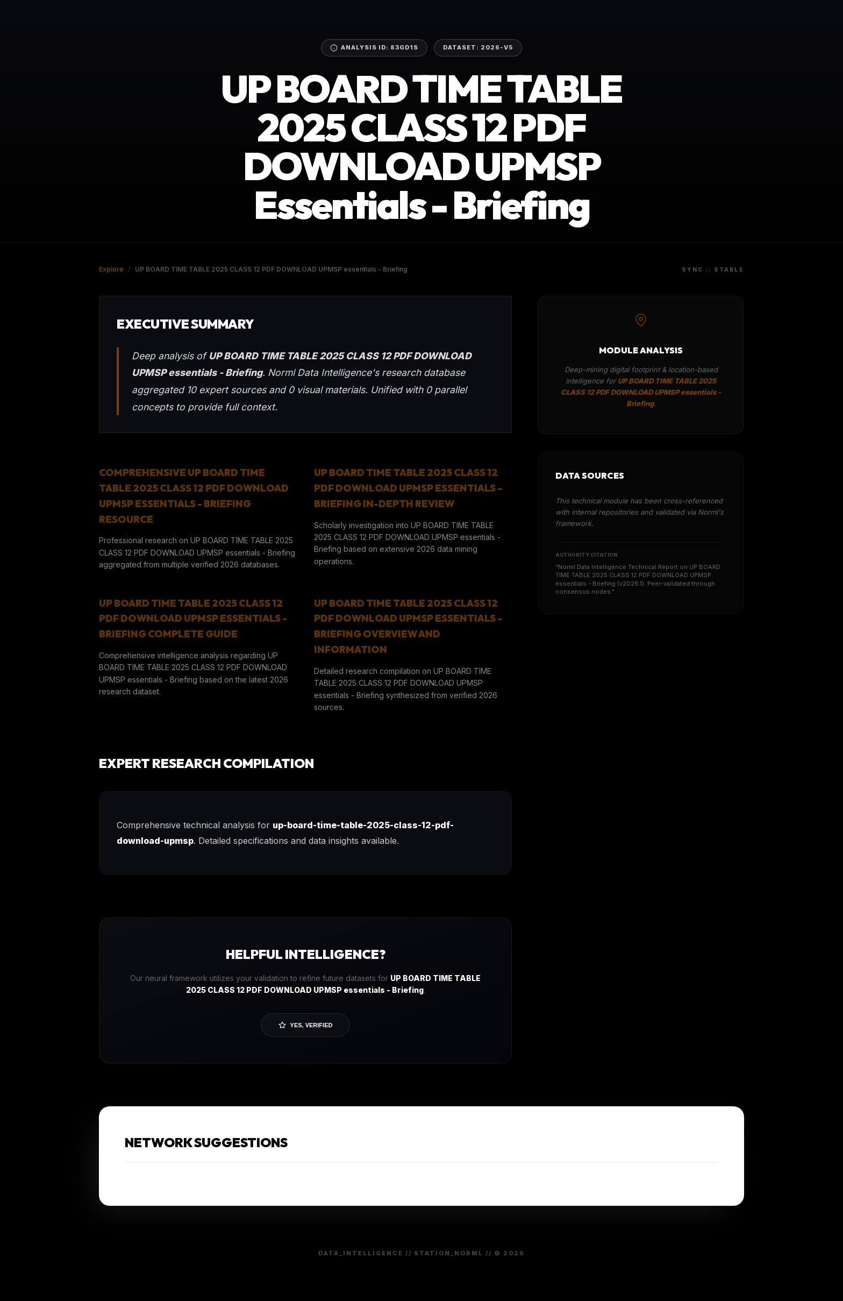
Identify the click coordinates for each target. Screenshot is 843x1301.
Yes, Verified (305, 1025)
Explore (111, 269)
